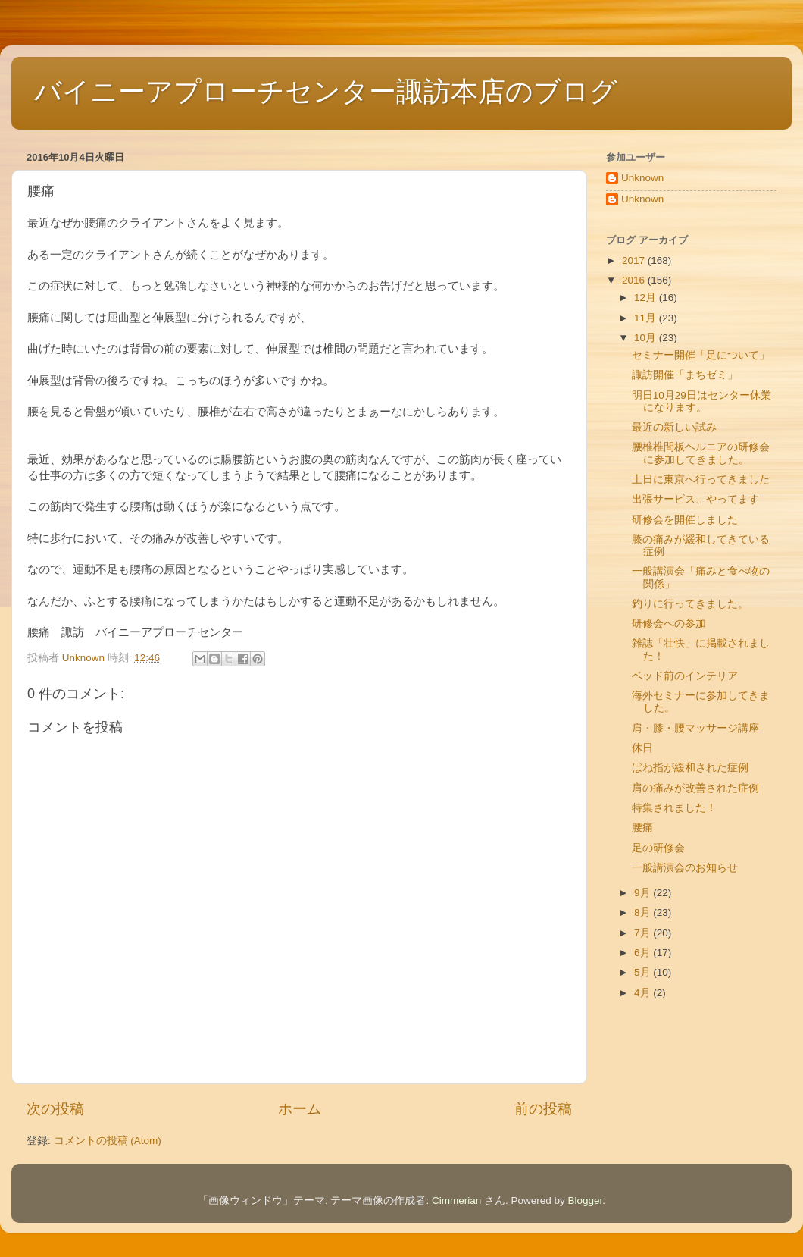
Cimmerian (456, 1200)
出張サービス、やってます (695, 499)
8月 (643, 912)
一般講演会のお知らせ (685, 867)
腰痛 (642, 827)
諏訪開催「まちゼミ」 (685, 375)
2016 (635, 280)
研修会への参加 (669, 623)
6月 (643, 952)
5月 (643, 972)
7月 (643, 933)
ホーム (299, 1109)
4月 (643, 992)
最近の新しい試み (674, 427)
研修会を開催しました (685, 519)
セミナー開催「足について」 (701, 355)
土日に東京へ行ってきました (701, 479)
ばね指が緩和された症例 (690, 767)
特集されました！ (674, 807)
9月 (643, 892)
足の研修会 (658, 848)
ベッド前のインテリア (685, 676)
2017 (635, 260)
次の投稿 (55, 1109)
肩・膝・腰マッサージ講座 (695, 728)
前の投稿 (543, 1109)
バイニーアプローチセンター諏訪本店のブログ (325, 91)
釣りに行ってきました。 (690, 604)
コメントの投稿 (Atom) (107, 1140)
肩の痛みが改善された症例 (695, 788)
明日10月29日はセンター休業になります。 (701, 401)
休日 (642, 748)
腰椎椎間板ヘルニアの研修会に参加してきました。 (701, 453)
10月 (646, 337)
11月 (646, 318)
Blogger (585, 1200)
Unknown (642, 177)
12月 (646, 297)
